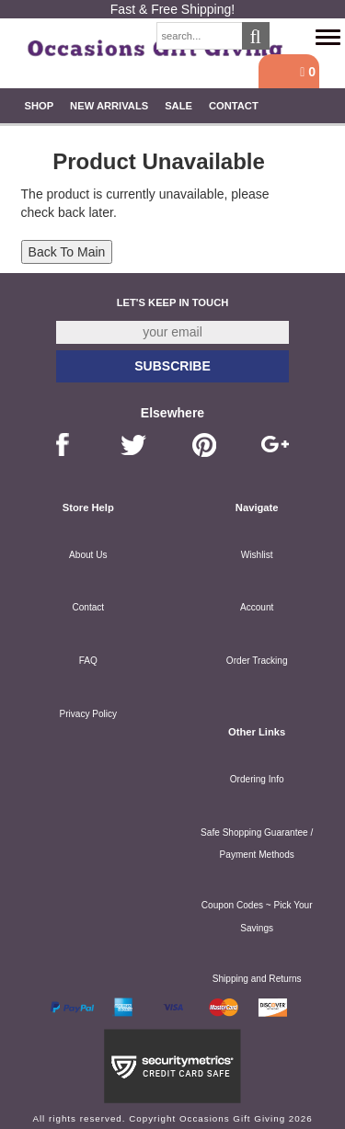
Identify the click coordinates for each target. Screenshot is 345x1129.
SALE (178, 105)
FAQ (88, 661)
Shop (38, 105)
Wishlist (257, 555)
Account (256, 607)
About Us (88, 555)
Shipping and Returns (257, 979)
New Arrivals (109, 105)
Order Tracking (257, 661)
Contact (234, 105)
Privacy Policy (88, 714)
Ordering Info (257, 779)
